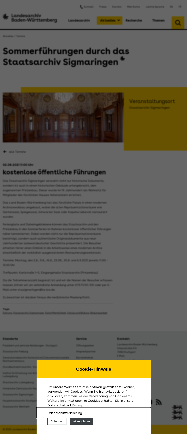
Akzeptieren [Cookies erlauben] (81, 421)
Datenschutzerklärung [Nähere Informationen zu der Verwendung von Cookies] (64, 413)
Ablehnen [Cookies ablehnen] (57, 421)
